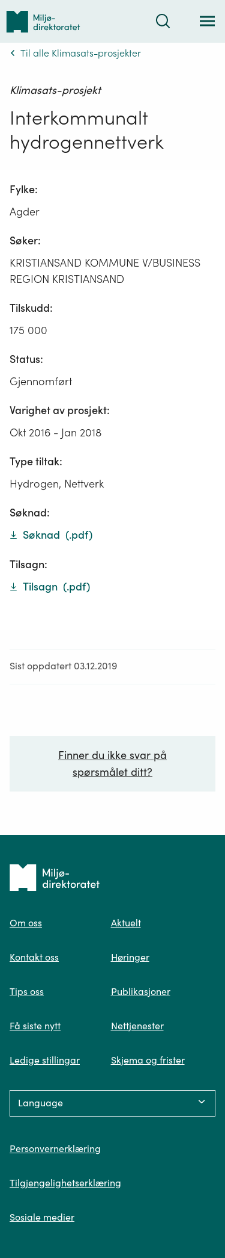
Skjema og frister (148, 1060)
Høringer (130, 957)
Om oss (26, 923)
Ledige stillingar (45, 1060)
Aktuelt (126, 923)
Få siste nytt (35, 1026)
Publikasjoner (140, 991)
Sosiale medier (42, 1217)
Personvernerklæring (55, 1148)
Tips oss (27, 991)
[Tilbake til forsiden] (43, 21)
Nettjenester (137, 1026)
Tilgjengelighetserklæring (65, 1183)
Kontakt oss (34, 957)
